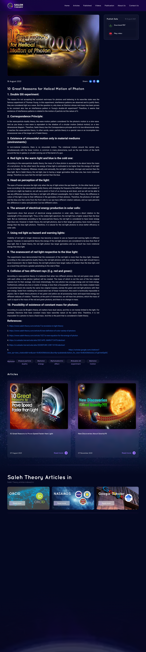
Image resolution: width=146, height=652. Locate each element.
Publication (109, 5)
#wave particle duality (24, 361)
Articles (76, 5)
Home (67, 5)
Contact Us (134, 5)
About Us (122, 5)
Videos (98, 5)
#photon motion (93, 361)
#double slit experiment (76, 361)
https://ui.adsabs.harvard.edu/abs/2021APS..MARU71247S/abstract (37, 340)
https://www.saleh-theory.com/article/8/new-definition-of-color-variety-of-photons (42, 331)
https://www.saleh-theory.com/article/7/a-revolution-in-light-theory (36, 326)
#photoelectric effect (56, 361)
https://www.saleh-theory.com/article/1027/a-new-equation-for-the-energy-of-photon (43, 335)
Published (87, 5)
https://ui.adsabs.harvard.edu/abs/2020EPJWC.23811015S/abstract (37, 345)
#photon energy (41, 361)
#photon (11, 361)
